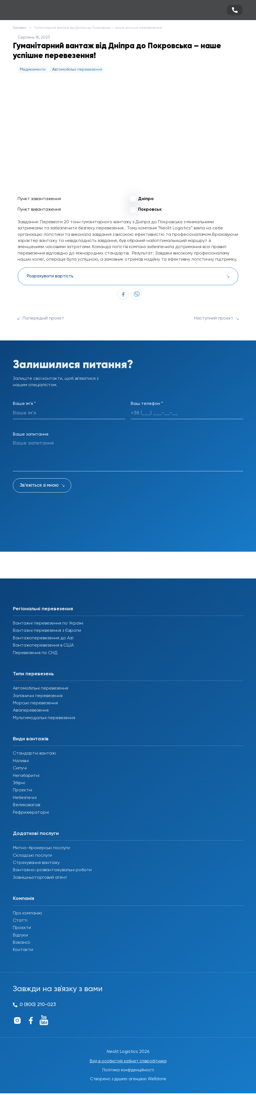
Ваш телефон (147, 404)
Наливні (21, 761)
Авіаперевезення (31, 710)
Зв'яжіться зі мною (39, 485)
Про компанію (27, 913)
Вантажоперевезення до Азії (43, 638)
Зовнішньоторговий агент (40, 877)
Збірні (19, 783)
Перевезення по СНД (35, 653)
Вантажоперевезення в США (43, 645)
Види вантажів (31, 738)
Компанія (23, 898)
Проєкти (22, 928)
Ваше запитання (30, 434)
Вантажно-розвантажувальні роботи (52, 870)
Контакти (23, 950)
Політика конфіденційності (128, 1071)
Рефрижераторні (31, 812)
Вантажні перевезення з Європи (47, 630)
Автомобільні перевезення (40, 688)
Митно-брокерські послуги (41, 848)
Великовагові (26, 805)
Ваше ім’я (24, 404)
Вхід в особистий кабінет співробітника (128, 1061)
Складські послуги (32, 855)
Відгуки (20, 935)
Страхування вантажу (36, 863)
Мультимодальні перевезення (44, 718)
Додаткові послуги (36, 833)
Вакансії (21, 942)
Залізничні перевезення (38, 696)
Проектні (22, 790)
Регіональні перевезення (43, 608)
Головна (19, 28)
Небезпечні (25, 798)
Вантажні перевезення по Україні (48, 623)
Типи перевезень (33, 673)
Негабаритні (26, 776)
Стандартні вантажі (34, 753)
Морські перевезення (35, 703)
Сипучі (20, 768)
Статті (20, 920)
